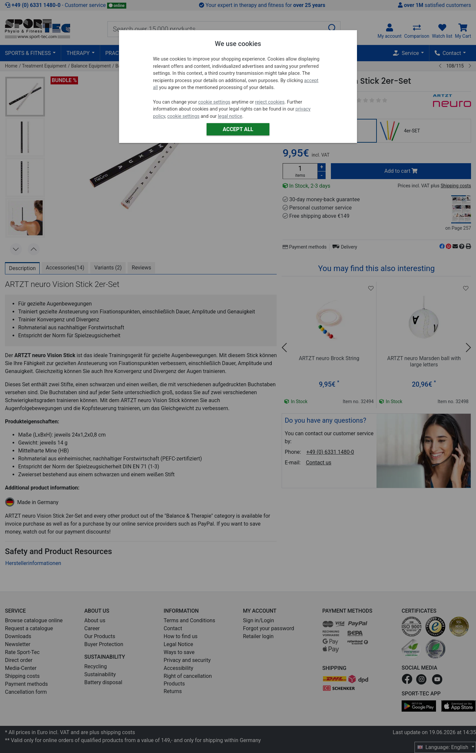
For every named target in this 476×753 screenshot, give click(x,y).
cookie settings (214, 102)
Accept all (238, 129)
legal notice (230, 116)
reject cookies (270, 102)
